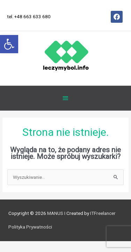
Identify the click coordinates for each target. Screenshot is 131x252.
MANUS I (56, 213)
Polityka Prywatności (30, 227)
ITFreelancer (102, 213)
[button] (9, 44)
